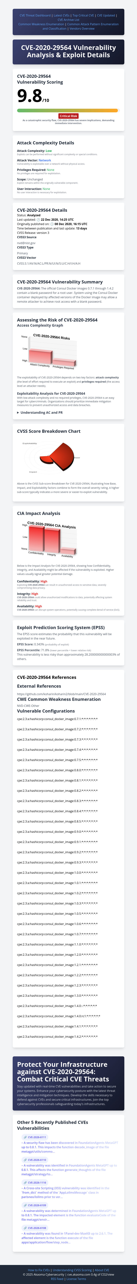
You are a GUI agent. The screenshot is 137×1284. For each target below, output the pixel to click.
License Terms (76, 1279)
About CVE (102, 1270)
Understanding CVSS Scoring (72, 1270)
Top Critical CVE (83, 15)
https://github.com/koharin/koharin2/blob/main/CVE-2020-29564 (61, 694)
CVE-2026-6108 (37, 1228)
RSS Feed (57, 1279)
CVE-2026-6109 (37, 1205)
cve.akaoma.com (78, 1274)
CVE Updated (106, 15)
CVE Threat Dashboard (35, 15)
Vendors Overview (82, 29)
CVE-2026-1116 (37, 1182)
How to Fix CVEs (39, 1270)
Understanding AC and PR (42, 412)
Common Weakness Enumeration (41, 24)
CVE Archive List (68, 20)
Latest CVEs (62, 15)
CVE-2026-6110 (37, 1160)
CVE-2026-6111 (37, 1137)
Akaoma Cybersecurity (49, 1274)
